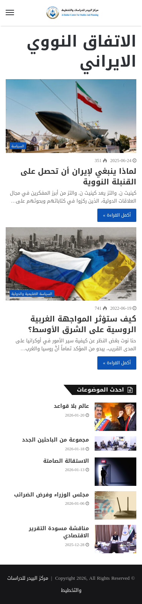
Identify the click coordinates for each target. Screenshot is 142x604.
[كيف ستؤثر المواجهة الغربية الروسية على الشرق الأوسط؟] (71, 264)
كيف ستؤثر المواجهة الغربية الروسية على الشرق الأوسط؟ (82, 324)
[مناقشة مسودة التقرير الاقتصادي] (115, 539)
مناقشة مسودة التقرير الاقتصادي (59, 532)
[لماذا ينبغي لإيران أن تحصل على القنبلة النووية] (71, 116)
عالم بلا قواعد (71, 406)
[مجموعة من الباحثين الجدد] (115, 443)
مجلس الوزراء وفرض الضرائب (51, 495)
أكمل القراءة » (117, 215)
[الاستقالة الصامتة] (115, 471)
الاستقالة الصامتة (66, 461)
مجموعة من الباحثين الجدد (55, 440)
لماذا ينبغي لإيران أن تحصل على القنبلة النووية (78, 176)
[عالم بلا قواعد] (115, 417)
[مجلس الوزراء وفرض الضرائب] (115, 505)
